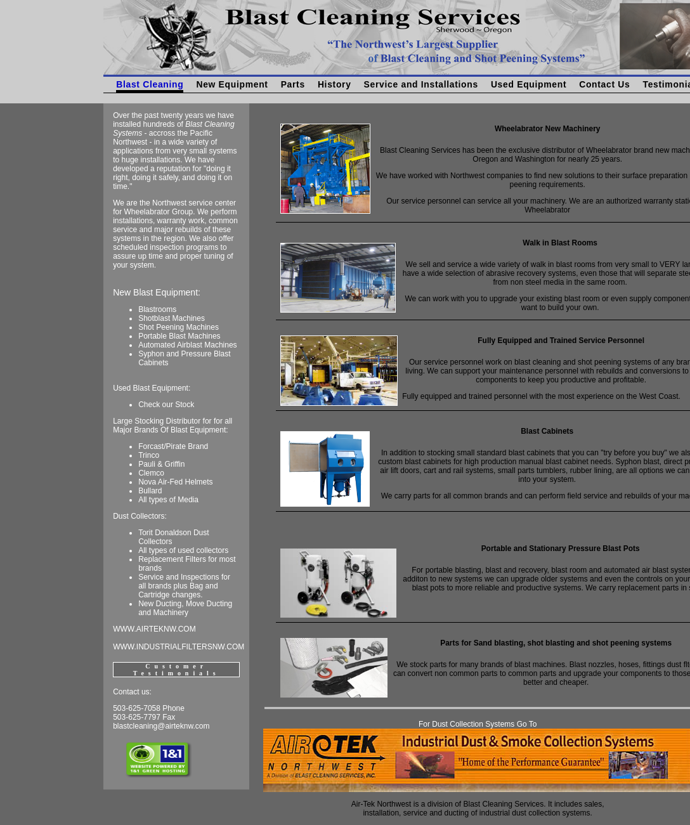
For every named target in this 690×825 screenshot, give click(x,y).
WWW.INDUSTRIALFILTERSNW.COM (178, 646)
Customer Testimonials (176, 670)
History (334, 84)
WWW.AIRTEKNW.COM (154, 629)
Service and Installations (421, 84)
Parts (293, 84)
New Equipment (232, 84)
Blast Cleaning (149, 84)
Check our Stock (166, 404)
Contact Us (604, 84)
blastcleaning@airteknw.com (161, 726)
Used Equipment (528, 84)
